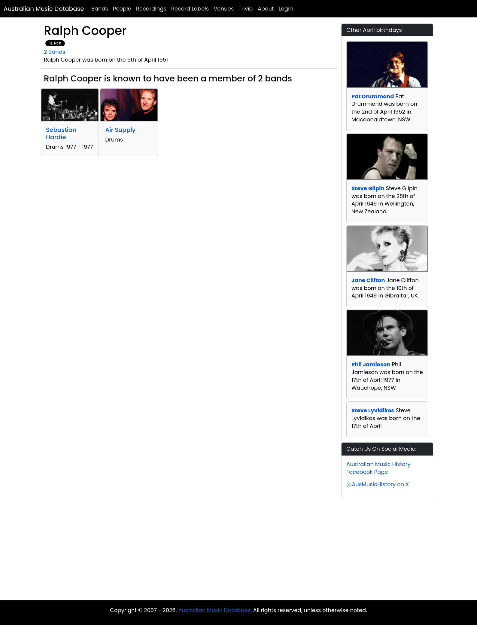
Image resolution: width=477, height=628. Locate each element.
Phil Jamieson (370, 364)
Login (286, 8)
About (266, 8)
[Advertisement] (238, 543)
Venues (224, 8)
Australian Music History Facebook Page (378, 468)
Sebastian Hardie (61, 133)
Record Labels (190, 8)
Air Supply (120, 130)
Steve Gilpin (367, 188)
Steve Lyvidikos (372, 410)
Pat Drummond (372, 96)
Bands (99, 8)
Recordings (151, 8)
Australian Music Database (44, 9)
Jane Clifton (368, 280)
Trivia (246, 8)
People (122, 8)
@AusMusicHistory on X (377, 484)
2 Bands (54, 52)
